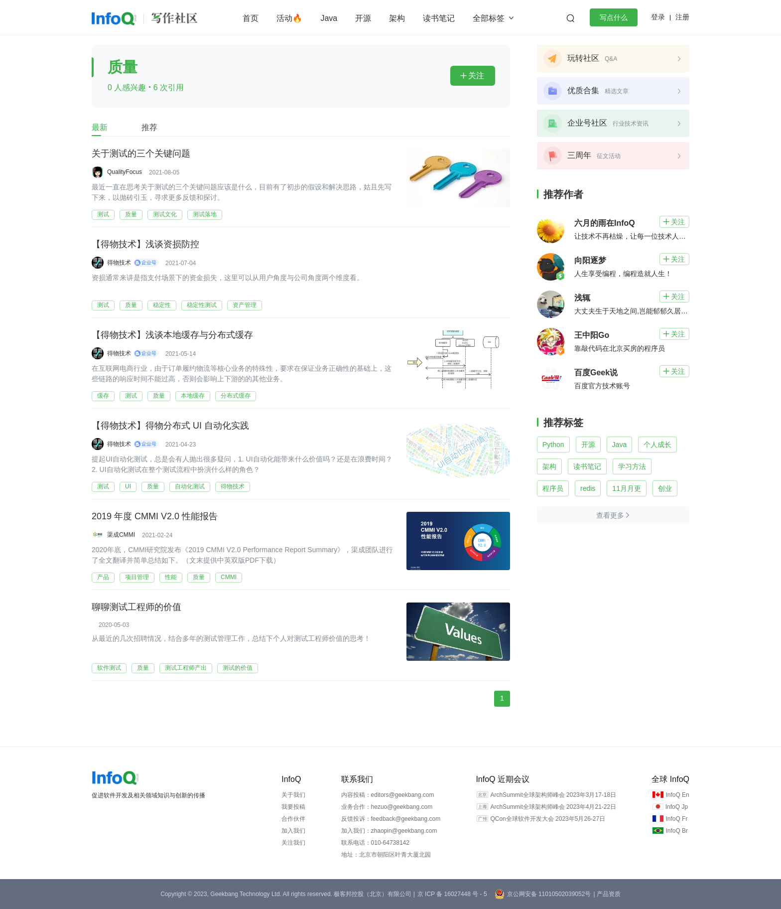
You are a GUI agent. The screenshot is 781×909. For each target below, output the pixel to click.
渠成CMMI (121, 534)
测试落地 (205, 214)
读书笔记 (439, 18)
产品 (103, 577)
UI (128, 486)
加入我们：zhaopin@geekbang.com (389, 830)
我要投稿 (293, 806)
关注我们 (293, 842)
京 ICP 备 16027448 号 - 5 (452, 894)
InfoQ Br (676, 830)
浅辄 (582, 298)
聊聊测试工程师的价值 (136, 607)
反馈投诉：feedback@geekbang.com (391, 818)
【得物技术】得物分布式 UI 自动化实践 (170, 426)
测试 (103, 214)
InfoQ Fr (676, 818)
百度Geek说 (596, 372)
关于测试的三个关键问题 (141, 154)
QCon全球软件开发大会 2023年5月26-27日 (547, 818)
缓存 (103, 395)
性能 (171, 577)
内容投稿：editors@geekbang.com (387, 794)
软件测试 (109, 667)
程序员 (552, 488)
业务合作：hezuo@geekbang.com (387, 806)
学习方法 (632, 466)
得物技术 (119, 262)
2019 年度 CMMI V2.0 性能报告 (155, 517)
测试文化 (165, 214)
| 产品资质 (606, 894)
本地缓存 (193, 395)
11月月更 (626, 488)
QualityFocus (124, 171)
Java (328, 18)
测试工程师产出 (186, 667)
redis (587, 488)
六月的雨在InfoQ (604, 223)
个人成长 (657, 445)
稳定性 (162, 305)
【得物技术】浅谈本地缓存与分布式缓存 (172, 335)
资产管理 (245, 305)
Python (553, 445)
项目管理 (137, 577)
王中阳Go (591, 335)
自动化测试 (190, 486)
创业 (665, 488)
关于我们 (293, 794)
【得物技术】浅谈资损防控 (145, 245)
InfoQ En (677, 794)
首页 (251, 18)
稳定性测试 (202, 305)
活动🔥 (289, 18)
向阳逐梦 (590, 260)
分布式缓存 (236, 395)
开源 (363, 18)
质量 (131, 214)
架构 (397, 18)
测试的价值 (238, 667)
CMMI (229, 577)
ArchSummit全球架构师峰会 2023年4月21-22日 (553, 806)
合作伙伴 (293, 818)
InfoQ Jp (676, 806)
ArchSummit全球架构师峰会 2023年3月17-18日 (553, 794)
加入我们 (293, 830)
